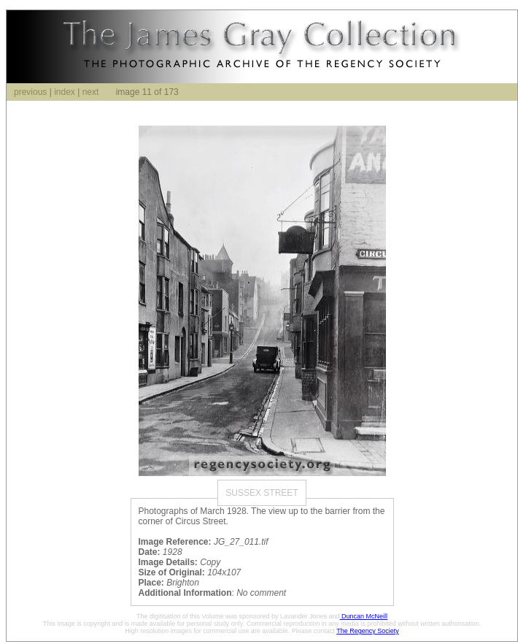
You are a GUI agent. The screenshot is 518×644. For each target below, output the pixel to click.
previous (30, 92)
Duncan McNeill (364, 616)
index (64, 92)
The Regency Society (367, 631)
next (90, 92)
